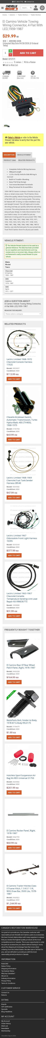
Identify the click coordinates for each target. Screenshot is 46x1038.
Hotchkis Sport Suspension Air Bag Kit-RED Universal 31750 (21, 776)
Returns (4, 995)
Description (9, 155)
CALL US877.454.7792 (35, 77)
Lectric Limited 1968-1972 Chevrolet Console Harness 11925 (19, 362)
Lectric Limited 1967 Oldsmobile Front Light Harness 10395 (22, 538)
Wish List (4, 1026)
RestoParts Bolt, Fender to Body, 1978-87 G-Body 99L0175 (22, 721)
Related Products (26, 160)
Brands (3, 1004)
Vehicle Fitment (24, 155)
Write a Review (30, 62)
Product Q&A (10, 160)
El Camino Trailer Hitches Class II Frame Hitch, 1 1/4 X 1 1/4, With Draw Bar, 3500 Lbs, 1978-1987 (22, 889)
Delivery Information (8, 978)
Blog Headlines (6, 1012)
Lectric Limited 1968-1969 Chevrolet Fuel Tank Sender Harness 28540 (20, 480)
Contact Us (29, 2)
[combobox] (23, 314)
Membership (5, 1031)
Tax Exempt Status (7, 971)
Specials (4, 1009)
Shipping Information (8, 968)
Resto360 (4, 964)
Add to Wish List (10, 65)
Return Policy (5, 966)
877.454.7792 (17, 2)
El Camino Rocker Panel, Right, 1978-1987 (21, 832)
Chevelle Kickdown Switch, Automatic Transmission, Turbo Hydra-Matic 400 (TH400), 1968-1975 (22, 421)
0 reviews (17, 62)
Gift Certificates (6, 1007)
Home (5, 15)
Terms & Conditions (8, 983)
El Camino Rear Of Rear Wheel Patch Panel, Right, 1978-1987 (21, 666)
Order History (6, 1023)
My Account (5, 1021)
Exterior (12, 15)
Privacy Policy (6, 981)
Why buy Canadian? (8, 973)
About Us (4, 976)
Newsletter (5, 1028)
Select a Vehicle (14, 137)
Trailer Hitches (23, 15)
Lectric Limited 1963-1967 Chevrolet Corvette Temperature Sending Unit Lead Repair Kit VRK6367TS (22, 597)
